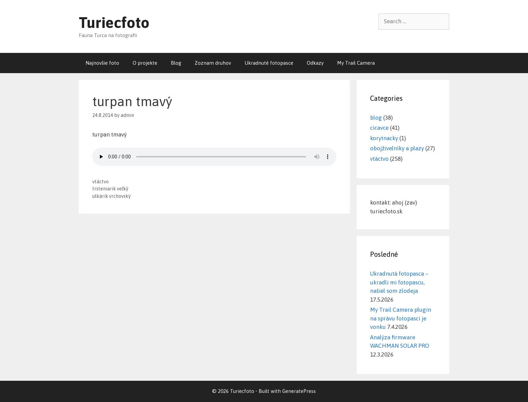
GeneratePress (299, 391)
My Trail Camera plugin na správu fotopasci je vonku (400, 318)
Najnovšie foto (102, 63)
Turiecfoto (114, 22)
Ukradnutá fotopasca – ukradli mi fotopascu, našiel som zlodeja (399, 282)
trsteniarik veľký (110, 188)
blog (376, 117)
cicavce (379, 127)
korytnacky (384, 138)
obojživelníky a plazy (397, 148)
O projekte (145, 63)
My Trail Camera (356, 63)
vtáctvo (100, 181)
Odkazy (315, 63)
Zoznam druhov (213, 63)
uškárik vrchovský (111, 196)
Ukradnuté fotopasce (268, 63)
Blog (176, 63)
